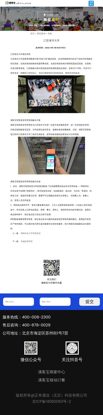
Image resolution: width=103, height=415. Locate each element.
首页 (32, 33)
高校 (50, 33)
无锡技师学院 (27, 241)
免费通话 (91, 3)
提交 (89, 301)
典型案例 (41, 33)
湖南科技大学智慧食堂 (31, 233)
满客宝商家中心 (51, 372)
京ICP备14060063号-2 (51, 401)
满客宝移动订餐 (51, 380)
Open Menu (99, 3)
